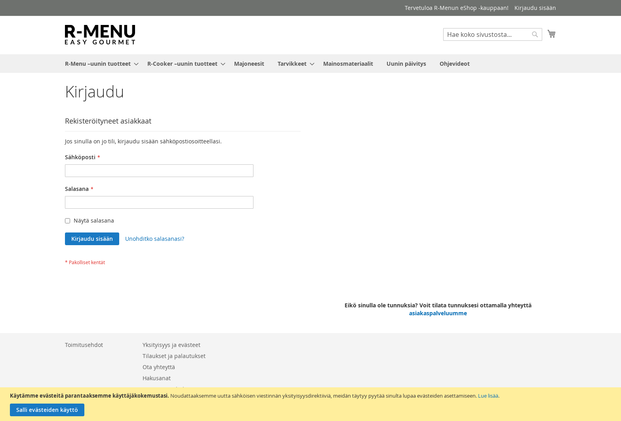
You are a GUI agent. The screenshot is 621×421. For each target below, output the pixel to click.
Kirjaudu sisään (535, 7)
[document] (311, 404)
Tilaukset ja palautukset (174, 356)
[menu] (310, 63)
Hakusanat (157, 378)
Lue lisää (488, 395)
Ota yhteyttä (159, 367)
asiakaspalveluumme (438, 313)
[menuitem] (99, 63)
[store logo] (100, 34)
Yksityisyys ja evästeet (171, 345)
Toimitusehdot (84, 345)
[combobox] (492, 34)
